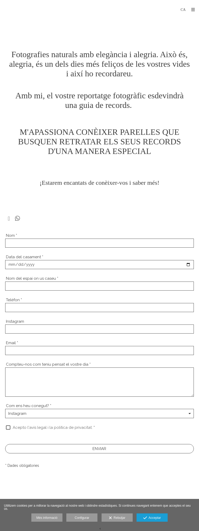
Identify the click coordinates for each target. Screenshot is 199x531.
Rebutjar (117, 518)
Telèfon (14, 300)
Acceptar (152, 518)
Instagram (15, 321)
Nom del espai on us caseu (32, 278)
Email (12, 343)
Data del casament (24, 257)
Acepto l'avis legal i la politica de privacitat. (53, 427)
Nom (11, 235)
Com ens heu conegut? (28, 405)
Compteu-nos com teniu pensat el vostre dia (48, 364)
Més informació (46, 518)
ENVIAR (99, 448)
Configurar (82, 518)
